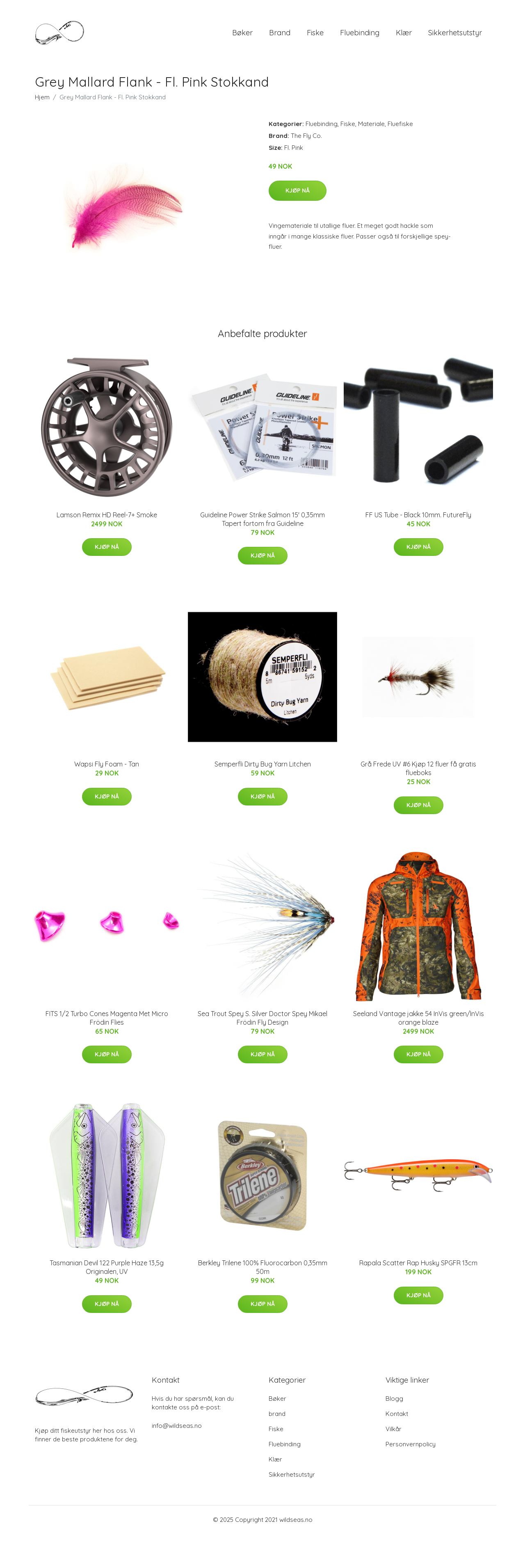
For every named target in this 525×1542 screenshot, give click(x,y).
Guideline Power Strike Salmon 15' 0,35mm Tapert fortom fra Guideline (262, 527)
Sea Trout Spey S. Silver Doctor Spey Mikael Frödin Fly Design (262, 1026)
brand (279, 36)
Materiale (371, 132)
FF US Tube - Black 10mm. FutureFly (418, 523)
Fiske (315, 36)
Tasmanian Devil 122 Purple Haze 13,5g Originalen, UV (107, 1275)
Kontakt (397, 1422)
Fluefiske (400, 132)
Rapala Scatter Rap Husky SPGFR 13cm (418, 1271)
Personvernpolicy (411, 1452)
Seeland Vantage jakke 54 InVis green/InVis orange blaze (418, 1026)
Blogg (394, 1407)
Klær (404, 36)
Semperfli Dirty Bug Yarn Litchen (263, 772)
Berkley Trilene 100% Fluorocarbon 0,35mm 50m (262, 1275)
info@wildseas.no (177, 1434)
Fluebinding (359, 36)
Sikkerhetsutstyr (455, 36)
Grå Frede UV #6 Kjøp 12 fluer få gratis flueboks (418, 776)
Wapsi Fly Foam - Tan (106, 772)
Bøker (242, 36)
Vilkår (394, 1437)
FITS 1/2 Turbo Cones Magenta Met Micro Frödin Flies (107, 1026)
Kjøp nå (297, 198)
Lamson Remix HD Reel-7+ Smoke (107, 523)
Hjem (42, 105)
